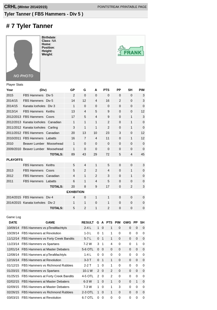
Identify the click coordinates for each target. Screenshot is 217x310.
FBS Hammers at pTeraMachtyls (44, 254)
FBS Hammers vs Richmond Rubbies (47, 265)
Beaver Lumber (34, 143)
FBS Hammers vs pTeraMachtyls (44, 227)
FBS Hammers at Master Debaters (46, 249)
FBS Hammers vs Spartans (40, 244)
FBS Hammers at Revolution (41, 233)
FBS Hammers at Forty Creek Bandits (48, 276)
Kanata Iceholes (34, 106)
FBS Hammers (33, 95)
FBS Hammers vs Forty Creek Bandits (48, 238)
